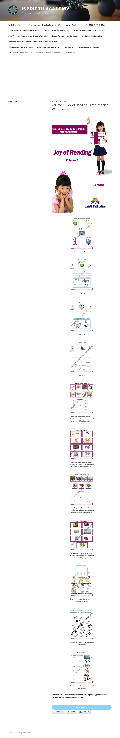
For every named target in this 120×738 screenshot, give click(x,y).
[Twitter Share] (71, 712)
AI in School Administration (91, 36)
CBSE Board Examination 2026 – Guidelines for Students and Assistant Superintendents (41, 53)
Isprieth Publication (74, 25)
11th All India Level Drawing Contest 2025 (45, 25)
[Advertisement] (60, 74)
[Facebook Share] (58, 712)
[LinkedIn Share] (84, 712)
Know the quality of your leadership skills (23, 30)
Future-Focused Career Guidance (64, 36)
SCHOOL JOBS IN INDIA (95, 25)
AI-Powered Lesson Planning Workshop (33, 36)
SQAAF (11, 36)
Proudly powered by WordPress (19, 733)
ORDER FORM (81, 707)
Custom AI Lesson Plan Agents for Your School (82, 47)
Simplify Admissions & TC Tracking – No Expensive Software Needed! (34, 47)
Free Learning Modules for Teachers (88, 30)
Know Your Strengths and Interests (57, 30)
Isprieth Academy (46, 8)
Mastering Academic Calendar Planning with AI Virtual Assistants (33, 42)
